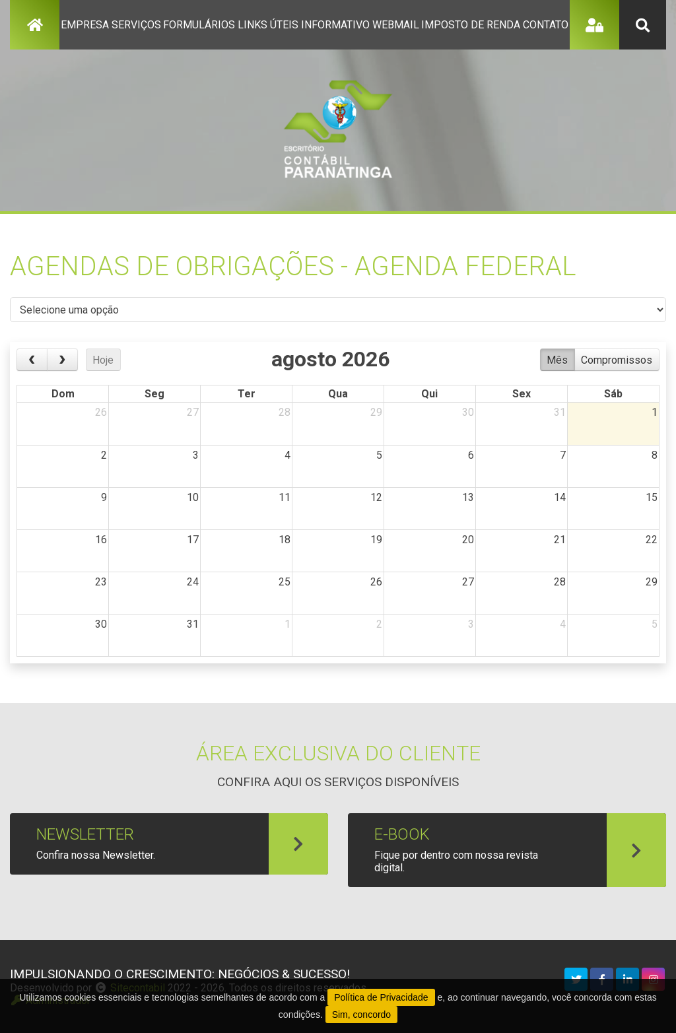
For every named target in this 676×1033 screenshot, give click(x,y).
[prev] (32, 360)
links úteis (268, 24)
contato (545, 24)
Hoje (103, 360)
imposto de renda (470, 24)
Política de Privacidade (381, 997)
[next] (62, 360)
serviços (136, 24)
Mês (557, 360)
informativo (335, 24)
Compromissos (616, 360)
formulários (199, 24)
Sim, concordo (361, 1014)
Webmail (395, 24)
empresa (85, 24)
